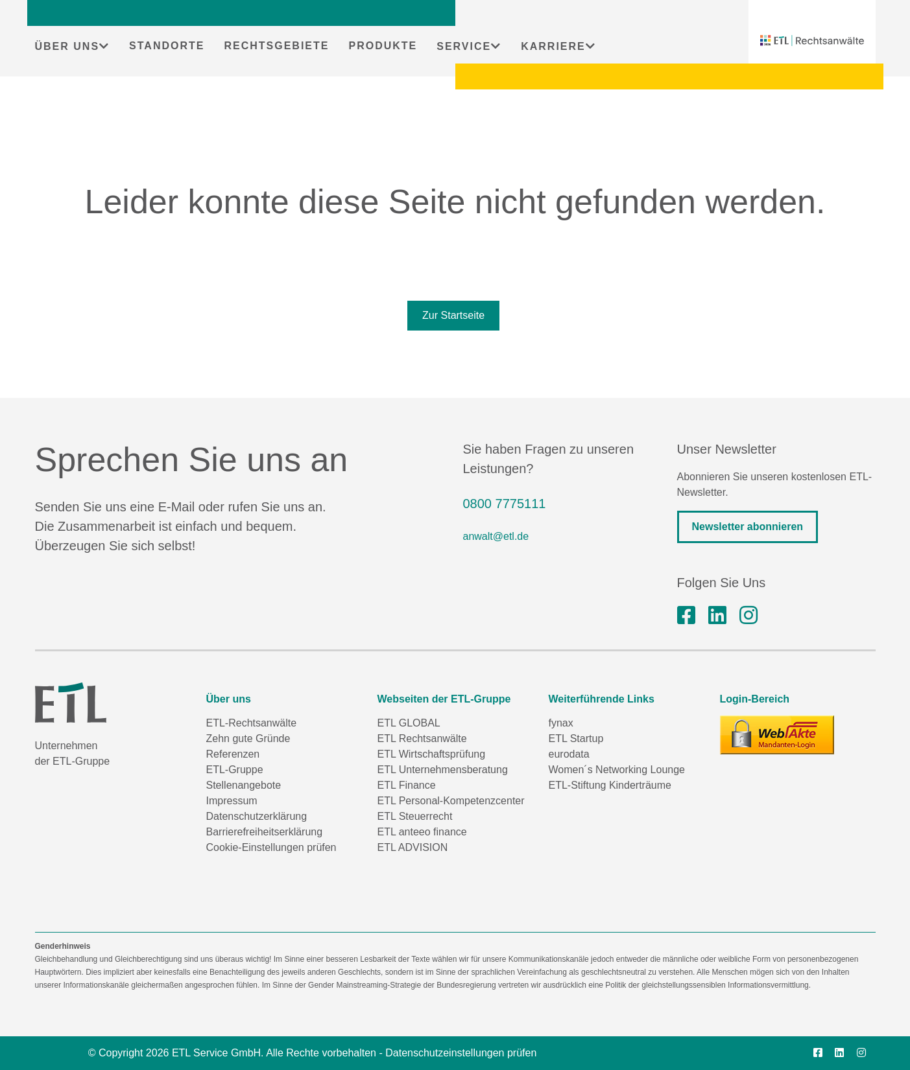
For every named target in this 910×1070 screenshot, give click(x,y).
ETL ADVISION (412, 847)
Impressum (231, 800)
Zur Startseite (453, 315)
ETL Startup (576, 738)
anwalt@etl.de (496, 536)
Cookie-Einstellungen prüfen (271, 847)
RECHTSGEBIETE (276, 45)
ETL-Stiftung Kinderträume (610, 785)
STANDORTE (166, 45)
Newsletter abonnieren (748, 526)
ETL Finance (406, 785)
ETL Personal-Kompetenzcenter (451, 800)
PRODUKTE (382, 45)
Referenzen (233, 754)
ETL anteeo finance (422, 831)
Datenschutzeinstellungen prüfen (460, 1052)
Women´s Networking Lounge (617, 769)
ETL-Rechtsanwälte (251, 722)
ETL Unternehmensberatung (442, 769)
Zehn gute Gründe (248, 738)
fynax (561, 722)
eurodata (569, 754)
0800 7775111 (504, 503)
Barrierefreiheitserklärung (264, 831)
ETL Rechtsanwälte (422, 738)
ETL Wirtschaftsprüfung (431, 754)
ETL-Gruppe (234, 769)
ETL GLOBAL (408, 722)
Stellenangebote (243, 785)
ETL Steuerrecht (415, 816)
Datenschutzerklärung (256, 816)
